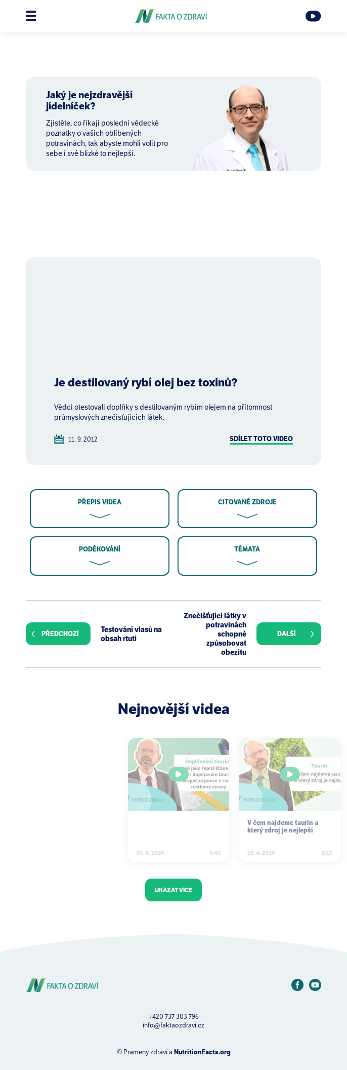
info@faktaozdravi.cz (173, 1025)
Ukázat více (173, 890)
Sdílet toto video (261, 438)
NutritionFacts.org (202, 1052)
